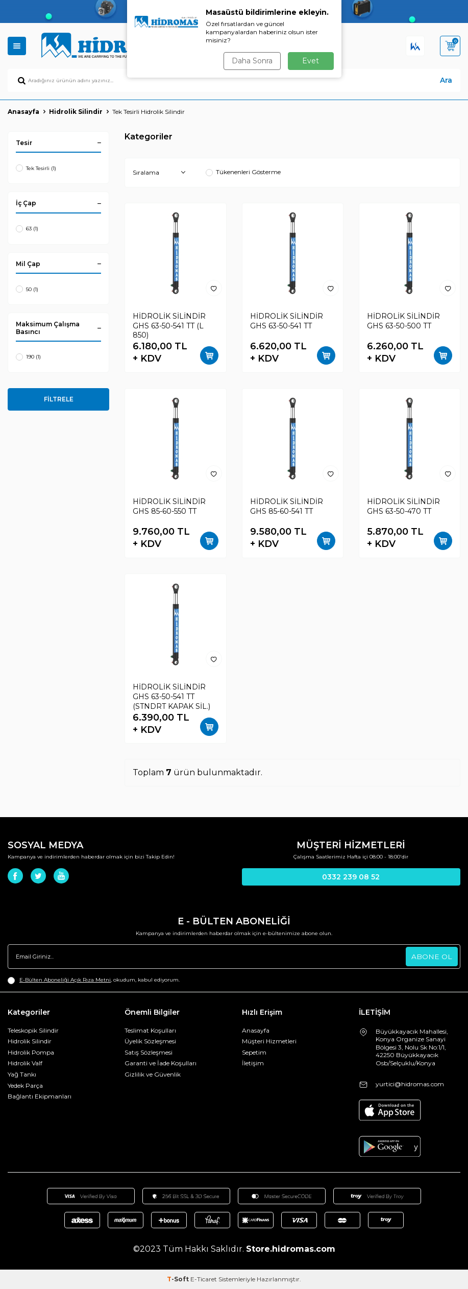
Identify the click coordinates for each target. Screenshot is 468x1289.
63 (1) (27, 228)
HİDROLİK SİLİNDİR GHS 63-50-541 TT (286, 321)
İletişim (253, 1063)
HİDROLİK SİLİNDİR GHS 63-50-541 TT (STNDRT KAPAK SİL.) (171, 696)
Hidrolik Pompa (31, 1052)
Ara (446, 80)
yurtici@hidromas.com (410, 1084)
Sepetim (254, 1052)
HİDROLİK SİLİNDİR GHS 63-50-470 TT (403, 506)
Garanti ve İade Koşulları (160, 1063)
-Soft (178, 1279)
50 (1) (27, 289)
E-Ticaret (203, 1279)
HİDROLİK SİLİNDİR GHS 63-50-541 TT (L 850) (169, 326)
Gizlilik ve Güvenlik (153, 1074)
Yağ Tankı (22, 1074)
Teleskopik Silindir (33, 1030)
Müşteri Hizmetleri (269, 1041)
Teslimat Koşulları (150, 1030)
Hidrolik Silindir (76, 111)
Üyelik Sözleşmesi (150, 1041)
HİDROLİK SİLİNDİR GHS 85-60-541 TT (286, 506)
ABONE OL (431, 956)
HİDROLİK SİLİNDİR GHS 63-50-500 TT (403, 321)
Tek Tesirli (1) (36, 168)
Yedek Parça (25, 1085)
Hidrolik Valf (25, 1063)
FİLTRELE (58, 399)
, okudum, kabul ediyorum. (94, 980)
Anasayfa (23, 111)
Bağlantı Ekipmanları (39, 1096)
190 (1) (28, 357)
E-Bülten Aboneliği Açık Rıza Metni (65, 979)
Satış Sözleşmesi (149, 1052)
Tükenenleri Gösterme (243, 172)
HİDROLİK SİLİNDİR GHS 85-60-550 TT (169, 506)
